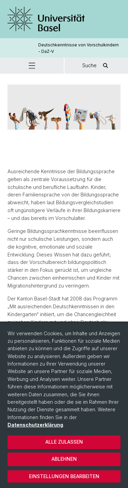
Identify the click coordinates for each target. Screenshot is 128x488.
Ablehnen (64, 459)
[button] (32, 66)
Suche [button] (96, 66)
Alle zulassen (64, 442)
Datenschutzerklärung (35, 425)
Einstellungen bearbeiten (64, 476)
